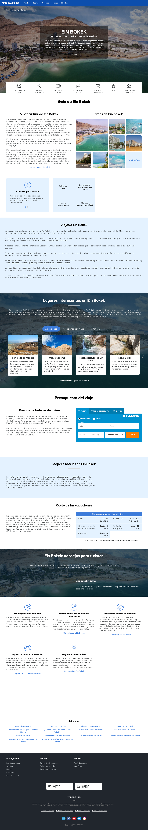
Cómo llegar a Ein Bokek (74, 633)
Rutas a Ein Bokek (23, 736)
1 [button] (25, 207)
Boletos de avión (13, 763)
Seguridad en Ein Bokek (74, 671)
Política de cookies (82, 811)
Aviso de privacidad (99, 811)
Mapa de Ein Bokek (23, 726)
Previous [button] (6, 355)
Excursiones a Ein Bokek (124, 730)
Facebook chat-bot (48, 769)
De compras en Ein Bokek (91, 736)
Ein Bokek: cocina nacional (90, 730)
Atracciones (51, 329)
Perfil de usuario (80, 763)
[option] (23, 355)
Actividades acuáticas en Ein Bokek (124, 736)
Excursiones (11, 772)
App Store (78, 766)
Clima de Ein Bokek (124, 726)
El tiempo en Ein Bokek (91, 726)
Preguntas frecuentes (49, 763)
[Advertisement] (74, 699)
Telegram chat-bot (48, 766)
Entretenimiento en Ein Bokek (57, 736)
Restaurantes (96, 329)
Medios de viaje (12, 775)
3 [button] (30, 207)
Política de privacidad (64, 811)
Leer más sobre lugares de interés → (74, 380)
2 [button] (27, 207)
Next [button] (142, 355)
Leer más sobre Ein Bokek (39, 167)
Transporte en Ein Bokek (120, 634)
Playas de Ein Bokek (57, 726)
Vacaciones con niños (73, 329)
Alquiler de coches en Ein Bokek (27, 673)
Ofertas (9, 766)
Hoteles (9, 769)
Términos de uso (47, 811)
